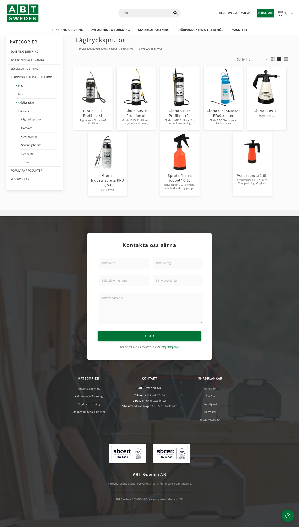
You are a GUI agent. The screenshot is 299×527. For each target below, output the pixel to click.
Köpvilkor (210, 412)
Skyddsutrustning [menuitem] (153, 30)
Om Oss (210, 396)
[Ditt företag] (177, 263)
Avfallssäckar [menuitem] (26, 103)
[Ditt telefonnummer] (123, 280)
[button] (272, 59)
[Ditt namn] (123, 263)
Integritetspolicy (170, 347)
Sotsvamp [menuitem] (27, 154)
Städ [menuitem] (20, 86)
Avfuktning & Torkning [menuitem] (110, 30)
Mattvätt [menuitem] (26, 128)
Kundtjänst (210, 404)
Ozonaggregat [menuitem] (29, 137)
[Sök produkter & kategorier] (149, 13)
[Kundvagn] (285, 13)
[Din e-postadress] (177, 280)
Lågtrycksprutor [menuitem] (31, 119)
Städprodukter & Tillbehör (88, 412)
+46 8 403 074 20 (155, 395)
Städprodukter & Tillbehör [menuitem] (200, 30)
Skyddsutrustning (89, 404)
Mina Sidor (210, 389)
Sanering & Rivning (88, 389)
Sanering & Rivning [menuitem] (67, 30)
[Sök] (173, 13)
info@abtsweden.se (154, 401)
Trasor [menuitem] (25, 162)
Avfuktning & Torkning (89, 396)
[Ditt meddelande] (150, 308)
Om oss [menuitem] (232, 13)
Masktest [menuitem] (240, 30)
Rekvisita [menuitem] (23, 111)
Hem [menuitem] (222, 13)
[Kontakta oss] (288, 516)
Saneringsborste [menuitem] (31, 145)
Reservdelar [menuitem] (19, 179)
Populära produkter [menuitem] (26, 171)
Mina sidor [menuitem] (265, 13)
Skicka (149, 336)
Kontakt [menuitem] (246, 13)
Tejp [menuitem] (20, 94)
